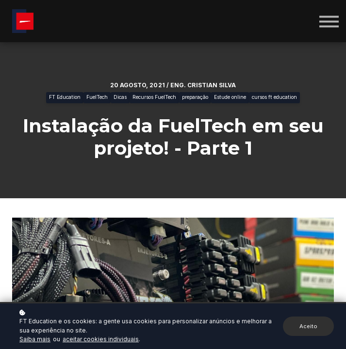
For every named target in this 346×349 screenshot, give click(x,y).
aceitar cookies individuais (101, 339)
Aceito (308, 326)
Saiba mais (34, 339)
